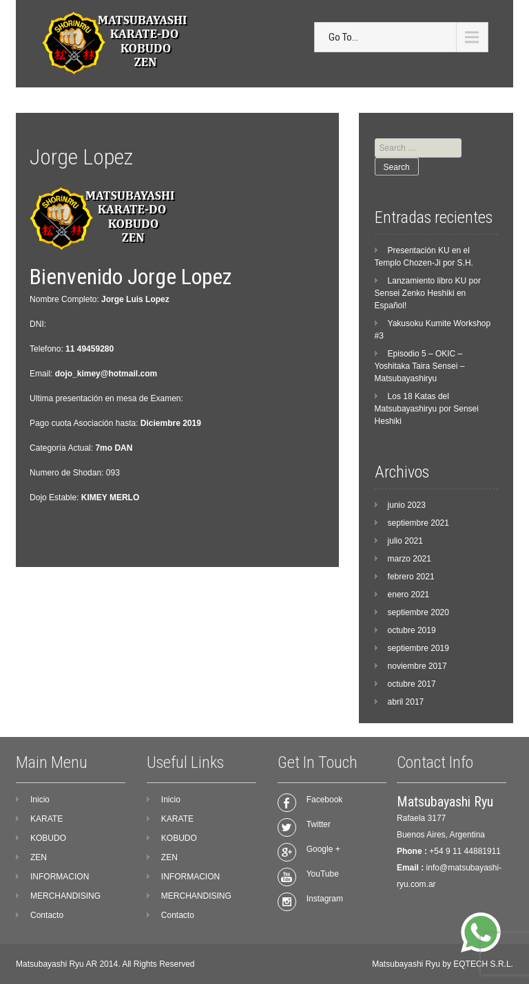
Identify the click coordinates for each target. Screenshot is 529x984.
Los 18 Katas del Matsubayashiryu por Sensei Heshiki (427, 409)
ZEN (38, 857)
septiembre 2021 (418, 523)
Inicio (40, 799)
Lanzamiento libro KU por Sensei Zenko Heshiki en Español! (428, 293)
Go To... (343, 37)
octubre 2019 (412, 630)
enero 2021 (409, 594)
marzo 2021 (409, 559)
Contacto (46, 915)
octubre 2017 (412, 684)
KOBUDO (48, 838)
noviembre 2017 (417, 666)
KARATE (46, 819)
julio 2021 (405, 541)
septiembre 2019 (418, 648)
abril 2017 (406, 702)
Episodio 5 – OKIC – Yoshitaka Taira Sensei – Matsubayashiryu (420, 366)
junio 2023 (407, 505)
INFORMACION (59, 876)
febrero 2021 (411, 576)
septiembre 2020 (418, 612)
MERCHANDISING (65, 896)
